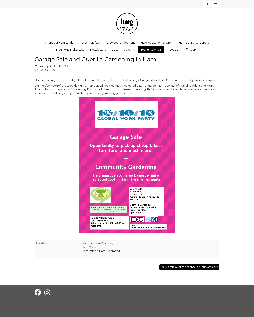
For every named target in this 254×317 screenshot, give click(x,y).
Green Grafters (91, 42)
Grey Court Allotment (120, 42)
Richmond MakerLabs (70, 49)
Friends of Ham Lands (60, 42)
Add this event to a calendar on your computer (189, 267)
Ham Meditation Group (157, 42)
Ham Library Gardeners (194, 42)
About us (174, 49)
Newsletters (98, 49)
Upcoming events (123, 49)
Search (191, 49)
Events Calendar (151, 49)
